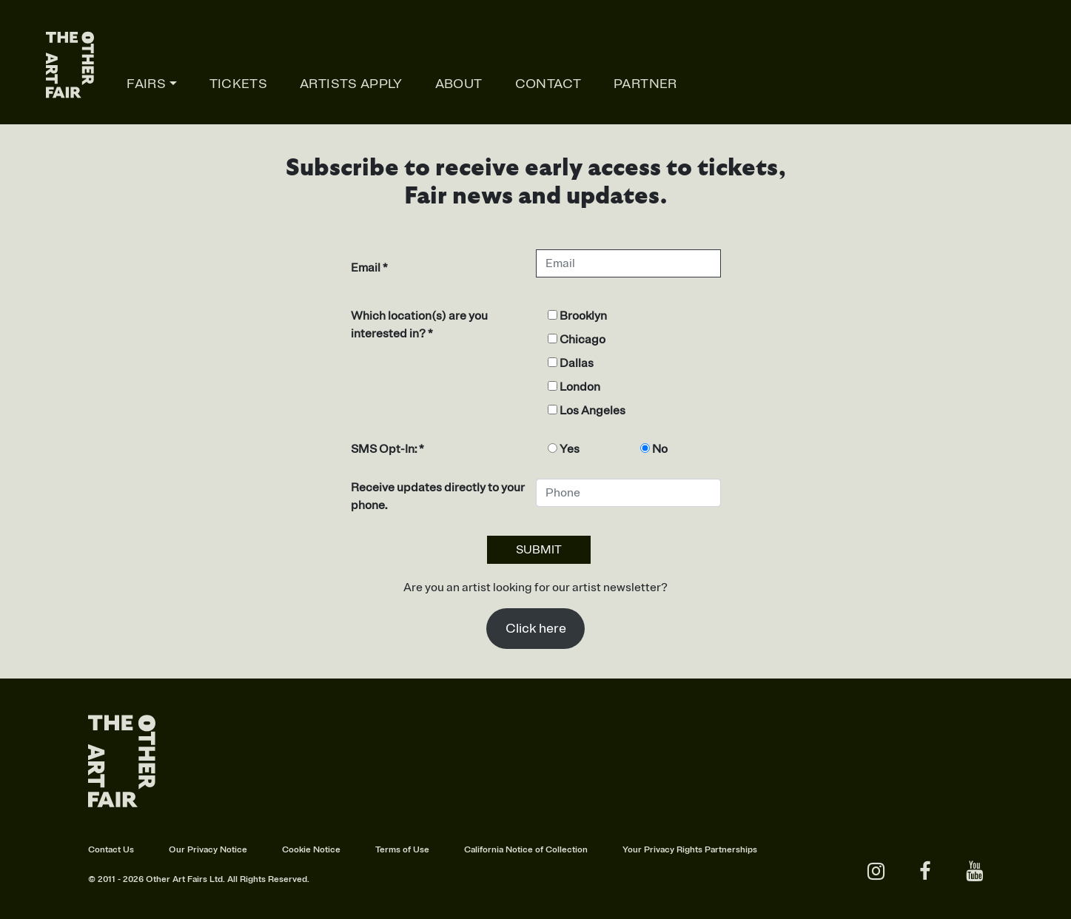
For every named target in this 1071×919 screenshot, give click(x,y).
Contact (548, 83)
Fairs (146, 83)
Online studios (976, 84)
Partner (645, 83)
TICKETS (238, 83)
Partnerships (731, 849)
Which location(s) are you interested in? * (419, 325)
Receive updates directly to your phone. (438, 496)
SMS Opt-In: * (387, 449)
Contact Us (111, 849)
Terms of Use (402, 849)
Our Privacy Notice (208, 849)
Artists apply (351, 83)
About (459, 83)
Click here (536, 628)
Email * (369, 267)
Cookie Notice (311, 849)
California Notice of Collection (526, 849)
